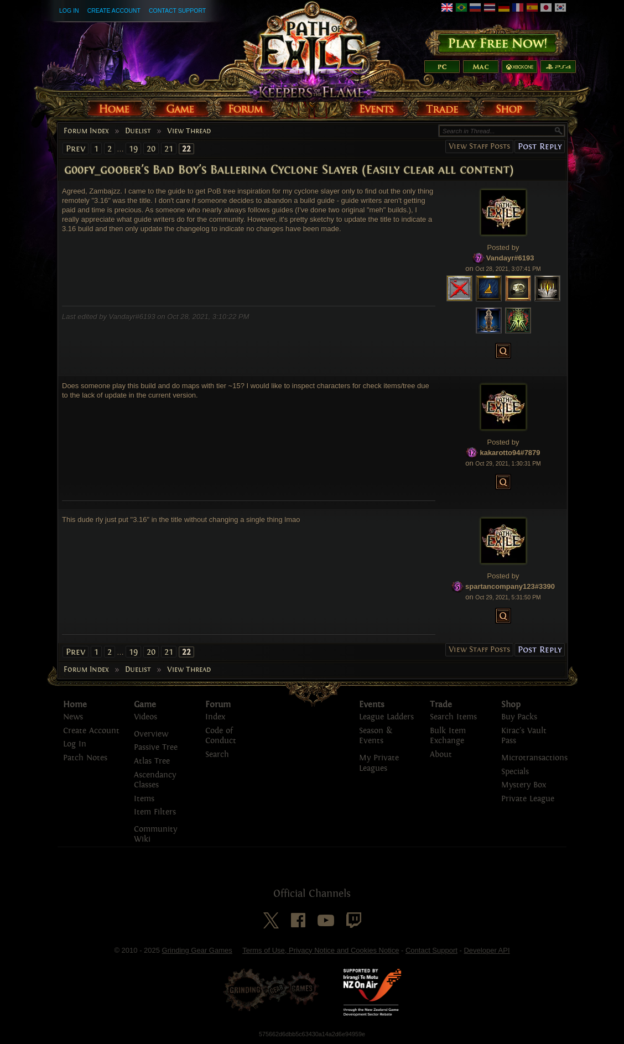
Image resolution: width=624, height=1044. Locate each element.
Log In (69, 10)
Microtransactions (534, 758)
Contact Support (177, 10)
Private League (527, 798)
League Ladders (386, 717)
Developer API (486, 950)
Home (75, 704)
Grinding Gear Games (197, 950)
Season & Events (375, 736)
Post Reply (539, 146)
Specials (515, 771)
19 (133, 148)
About (441, 754)
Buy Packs (519, 717)
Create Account (114, 10)
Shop (511, 704)
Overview (151, 734)
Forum (218, 704)
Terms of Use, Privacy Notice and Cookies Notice (320, 950)
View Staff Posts (479, 146)
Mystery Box (523, 785)
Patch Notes (85, 758)
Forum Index (86, 131)
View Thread (189, 131)
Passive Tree (156, 747)
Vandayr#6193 (510, 258)
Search (217, 754)
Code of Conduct (220, 736)
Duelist (138, 131)
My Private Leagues (379, 763)
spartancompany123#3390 (510, 586)
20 (151, 148)
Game (145, 704)
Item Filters (155, 812)
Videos (145, 717)
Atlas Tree (152, 761)
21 (168, 148)
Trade (441, 704)
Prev (75, 148)
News (73, 717)
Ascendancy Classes (155, 780)
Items (144, 798)
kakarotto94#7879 (510, 452)
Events (371, 704)
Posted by (503, 247)
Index (215, 717)
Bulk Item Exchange (448, 736)
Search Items (453, 717)
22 (186, 149)
